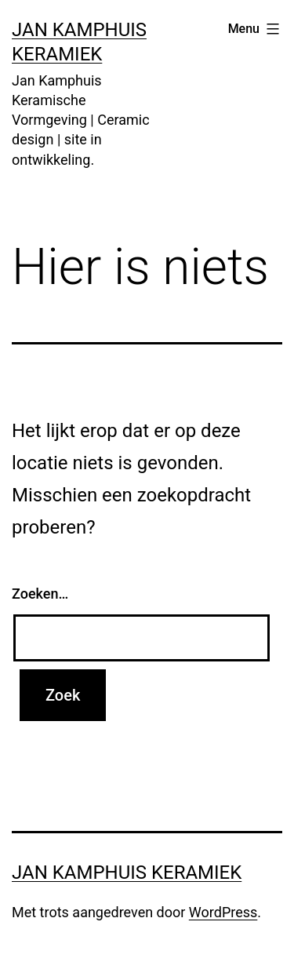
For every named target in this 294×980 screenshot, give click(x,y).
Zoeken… (40, 593)
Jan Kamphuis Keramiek (126, 872)
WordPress (223, 912)
